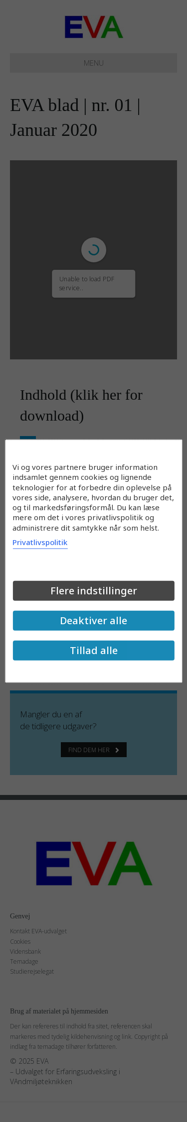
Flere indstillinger (93, 590)
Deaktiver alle (93, 620)
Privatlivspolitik (39, 542)
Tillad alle (94, 650)
